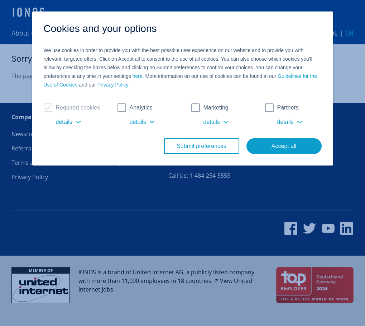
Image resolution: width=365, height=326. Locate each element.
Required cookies (78, 107)
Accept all (284, 146)
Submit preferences (201, 146)
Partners (288, 107)
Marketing (216, 107)
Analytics (141, 107)
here (138, 76)
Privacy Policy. (113, 85)
